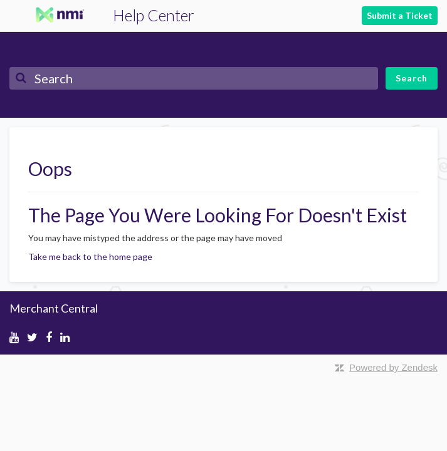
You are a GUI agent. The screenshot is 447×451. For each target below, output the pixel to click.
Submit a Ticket (400, 15)
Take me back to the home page (90, 256)
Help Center (153, 15)
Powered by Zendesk (393, 367)
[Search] (193, 78)
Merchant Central (53, 308)
